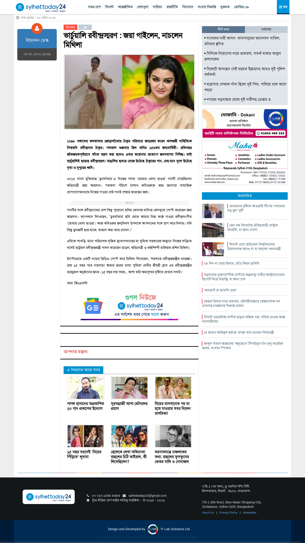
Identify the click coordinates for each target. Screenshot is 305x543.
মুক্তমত (225, 7)
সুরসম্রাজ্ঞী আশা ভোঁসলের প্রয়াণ (129, 406)
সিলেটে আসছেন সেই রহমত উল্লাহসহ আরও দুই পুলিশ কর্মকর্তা (244, 71)
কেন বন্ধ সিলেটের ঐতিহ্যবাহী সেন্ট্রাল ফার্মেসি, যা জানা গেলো (252, 227)
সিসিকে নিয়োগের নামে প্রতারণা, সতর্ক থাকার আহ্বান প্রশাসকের (242, 56)
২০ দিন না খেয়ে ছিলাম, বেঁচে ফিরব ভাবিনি (231, 263)
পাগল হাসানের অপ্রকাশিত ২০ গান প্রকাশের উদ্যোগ (85, 406)
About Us (208, 512)
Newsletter (249, 512)
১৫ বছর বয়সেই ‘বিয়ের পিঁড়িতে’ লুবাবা (84, 454)
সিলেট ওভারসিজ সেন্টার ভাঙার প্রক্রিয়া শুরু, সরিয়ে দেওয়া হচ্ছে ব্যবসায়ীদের (243, 319)
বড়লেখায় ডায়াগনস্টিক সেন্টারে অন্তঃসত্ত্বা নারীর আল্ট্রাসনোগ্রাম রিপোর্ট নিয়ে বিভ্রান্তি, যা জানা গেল (243, 276)
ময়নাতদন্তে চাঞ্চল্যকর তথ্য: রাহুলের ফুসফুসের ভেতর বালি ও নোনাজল (172, 456)
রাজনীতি (172, 7)
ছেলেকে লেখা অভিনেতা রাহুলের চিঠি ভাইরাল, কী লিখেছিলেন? (129, 456)
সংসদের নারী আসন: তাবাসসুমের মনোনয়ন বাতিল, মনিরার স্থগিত (242, 41)
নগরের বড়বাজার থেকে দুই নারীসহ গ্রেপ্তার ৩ (237, 99)
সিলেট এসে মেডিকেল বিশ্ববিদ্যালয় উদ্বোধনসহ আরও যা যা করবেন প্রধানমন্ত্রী (254, 246)
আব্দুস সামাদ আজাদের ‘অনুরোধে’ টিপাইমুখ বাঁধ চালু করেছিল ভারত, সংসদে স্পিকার (242, 345)
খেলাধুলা (142, 7)
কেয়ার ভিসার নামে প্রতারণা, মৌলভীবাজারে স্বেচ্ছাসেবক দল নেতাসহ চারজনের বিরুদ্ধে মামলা (241, 303)
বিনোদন (187, 7)
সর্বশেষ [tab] (266, 29)
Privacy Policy (228, 512)
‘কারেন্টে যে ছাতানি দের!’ (220, 290)
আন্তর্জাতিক (125, 7)
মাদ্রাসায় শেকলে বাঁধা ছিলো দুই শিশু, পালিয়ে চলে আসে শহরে (245, 87)
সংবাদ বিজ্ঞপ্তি (207, 7)
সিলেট (109, 7)
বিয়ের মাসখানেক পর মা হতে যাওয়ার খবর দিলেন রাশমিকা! (173, 408)
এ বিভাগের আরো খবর (83, 369)
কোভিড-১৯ (241, 7)
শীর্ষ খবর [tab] (223, 29)
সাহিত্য (157, 7)
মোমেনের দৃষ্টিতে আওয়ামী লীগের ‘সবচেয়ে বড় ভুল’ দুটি (256, 208)
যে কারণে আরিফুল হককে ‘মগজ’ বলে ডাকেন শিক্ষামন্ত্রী (239, 332)
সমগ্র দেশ (94, 7)
